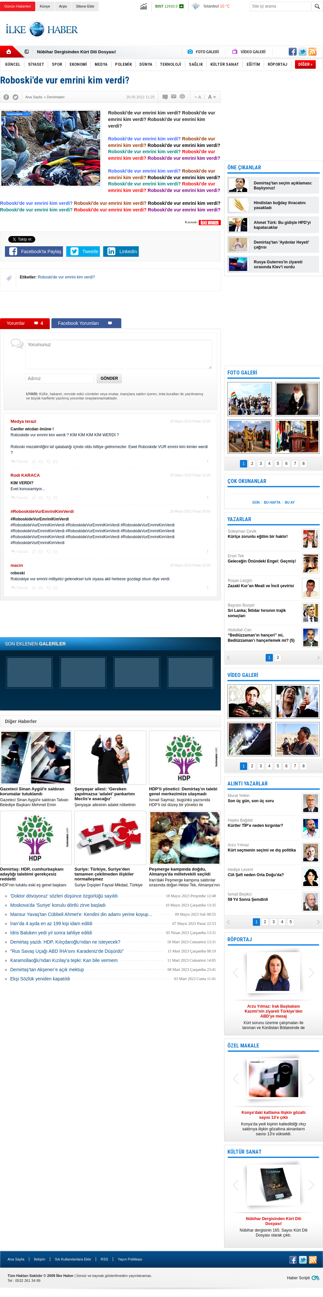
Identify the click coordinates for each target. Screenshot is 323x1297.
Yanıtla (22, 461)
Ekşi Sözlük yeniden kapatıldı (40, 978)
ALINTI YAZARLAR (247, 784)
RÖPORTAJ (239, 939)
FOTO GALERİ (242, 373)
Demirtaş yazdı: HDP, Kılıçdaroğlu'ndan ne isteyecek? (65, 942)
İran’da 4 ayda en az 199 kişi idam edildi (51, 923)
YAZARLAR (239, 519)
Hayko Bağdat (264, 823)
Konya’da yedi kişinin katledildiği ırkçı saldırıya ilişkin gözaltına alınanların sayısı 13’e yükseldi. (273, 1123)
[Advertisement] (110, 304)
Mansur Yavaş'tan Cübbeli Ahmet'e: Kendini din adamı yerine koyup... (81, 914)
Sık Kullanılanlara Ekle (73, 1259)
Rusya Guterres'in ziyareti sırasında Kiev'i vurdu (278, 264)
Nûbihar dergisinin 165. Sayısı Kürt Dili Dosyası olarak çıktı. (273, 1226)
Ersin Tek (264, 559)
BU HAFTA (272, 502)
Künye (45, 6)
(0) (40, 461)
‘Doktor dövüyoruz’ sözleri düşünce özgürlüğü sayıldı (64, 896)
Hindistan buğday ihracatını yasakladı (280, 205)
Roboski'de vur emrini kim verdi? (66, 277)
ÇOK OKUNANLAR (246, 481)
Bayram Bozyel (264, 610)
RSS (104, 1259)
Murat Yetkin (264, 798)
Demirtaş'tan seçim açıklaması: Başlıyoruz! (283, 185)
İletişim (39, 1259)
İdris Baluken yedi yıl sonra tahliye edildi (51, 932)
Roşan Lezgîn (264, 583)
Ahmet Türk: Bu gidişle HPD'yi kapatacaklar (282, 225)
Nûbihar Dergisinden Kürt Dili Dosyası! (76, 51)
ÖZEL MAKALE (243, 1046)
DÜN (256, 502)
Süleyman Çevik (264, 534)
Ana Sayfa (16, 1259)
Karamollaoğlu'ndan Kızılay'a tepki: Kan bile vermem (64, 960)
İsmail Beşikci (264, 897)
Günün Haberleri (17, 6)
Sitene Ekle (85, 6)
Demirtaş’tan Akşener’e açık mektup (47, 969)
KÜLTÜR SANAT (244, 1152)
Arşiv (63, 6)
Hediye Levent (264, 872)
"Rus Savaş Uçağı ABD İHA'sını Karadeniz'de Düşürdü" (67, 951)
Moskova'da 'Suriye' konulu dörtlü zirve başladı (58, 905)
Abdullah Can (264, 635)
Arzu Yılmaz (264, 848)
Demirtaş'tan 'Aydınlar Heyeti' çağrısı (281, 245)
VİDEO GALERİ (242, 675)
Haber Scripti (298, 1278)
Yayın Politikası (130, 1259)
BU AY (290, 502)
